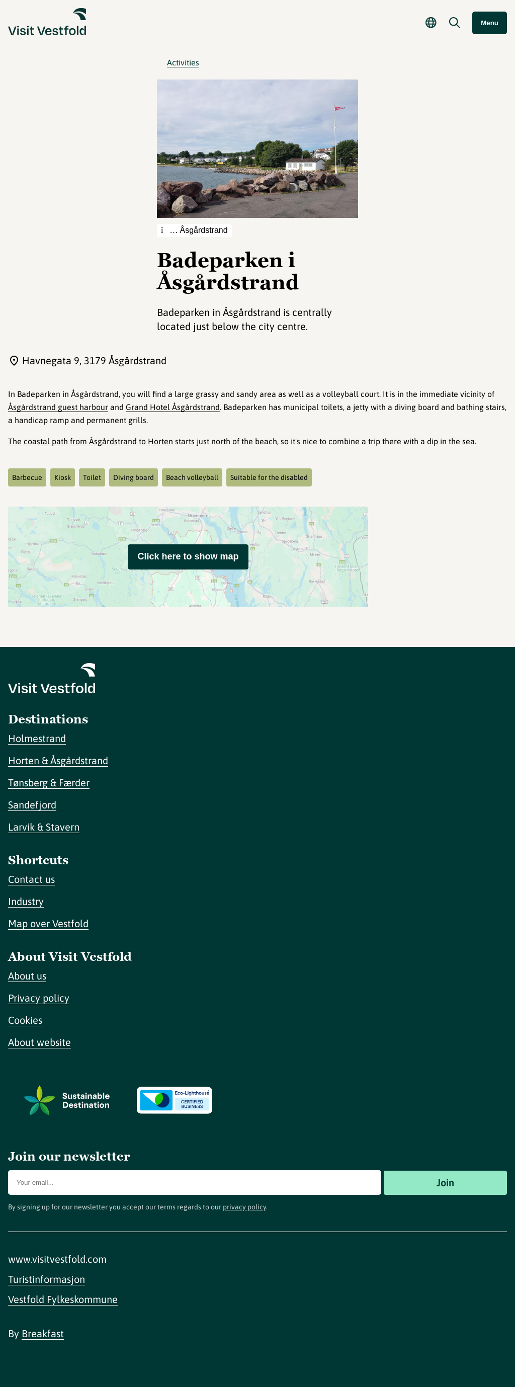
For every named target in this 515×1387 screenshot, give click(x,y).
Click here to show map (187, 556)
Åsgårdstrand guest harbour (58, 407)
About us (27, 976)
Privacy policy (38, 998)
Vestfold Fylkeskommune (63, 1299)
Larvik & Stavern (43, 827)
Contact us (31, 879)
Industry (26, 901)
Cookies (25, 1020)
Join (445, 1182)
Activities (183, 62)
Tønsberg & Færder (49, 782)
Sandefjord (32, 804)
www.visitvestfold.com (57, 1259)
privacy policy (244, 1207)
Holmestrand (37, 738)
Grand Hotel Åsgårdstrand (173, 407)
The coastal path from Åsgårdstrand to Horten (90, 441)
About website (39, 1042)
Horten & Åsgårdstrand (58, 760)
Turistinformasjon (46, 1279)
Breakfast (43, 1333)
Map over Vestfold (48, 923)
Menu (489, 23)
